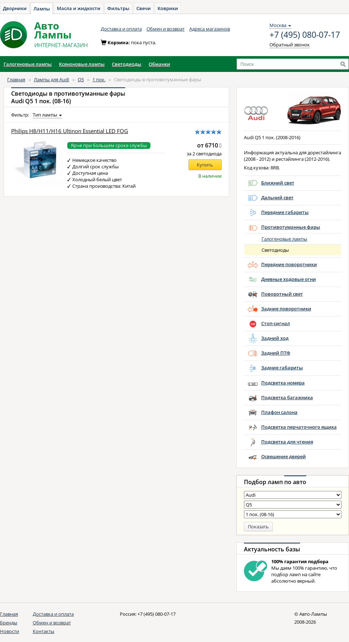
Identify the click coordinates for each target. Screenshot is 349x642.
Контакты (43, 631)
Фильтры (118, 8)
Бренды (8, 622)
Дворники (15, 8)
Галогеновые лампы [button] (28, 64)
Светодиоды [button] (126, 64)
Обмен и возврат (165, 29)
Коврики (168, 8)
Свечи (143, 8)
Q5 (81, 79)
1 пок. (98, 79)
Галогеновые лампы (284, 239)
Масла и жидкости (78, 8)
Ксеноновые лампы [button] (82, 64)
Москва (280, 25)
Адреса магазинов (209, 29)
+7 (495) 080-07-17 (304, 35)
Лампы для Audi (51, 79)
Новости (9, 631)
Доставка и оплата (121, 29)
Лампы (41, 8)
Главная (16, 79)
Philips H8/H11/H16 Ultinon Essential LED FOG (69, 131)
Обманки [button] (159, 64)
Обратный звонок (289, 44)
